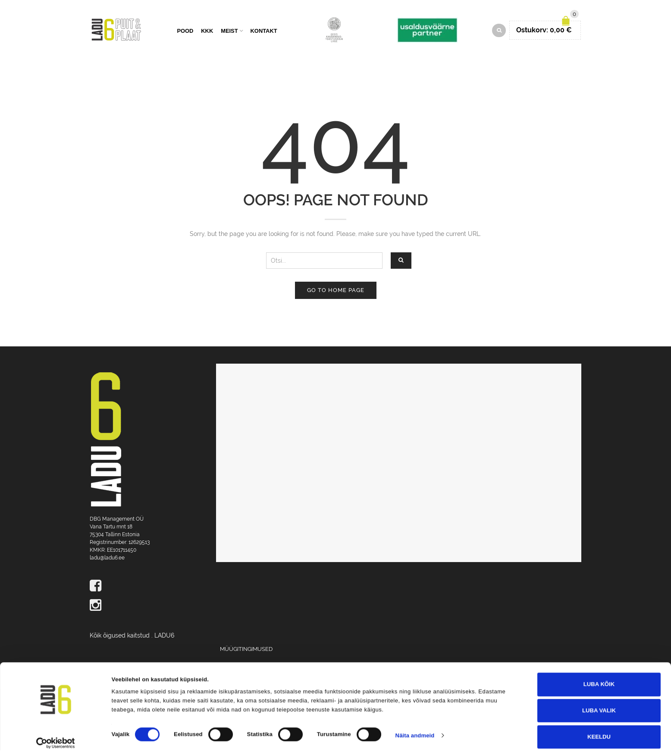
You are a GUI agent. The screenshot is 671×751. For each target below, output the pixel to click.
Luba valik (599, 702)
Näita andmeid (415, 727)
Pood (185, 31)
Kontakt (264, 31)
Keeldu (599, 729)
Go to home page (335, 291)
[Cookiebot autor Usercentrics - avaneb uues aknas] (56, 735)
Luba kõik (599, 676)
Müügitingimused (246, 650)
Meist (229, 31)
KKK (207, 31)
